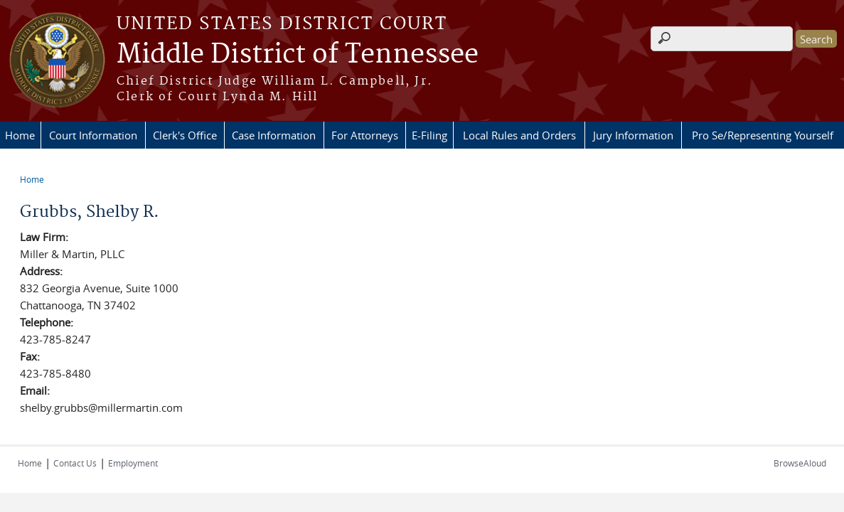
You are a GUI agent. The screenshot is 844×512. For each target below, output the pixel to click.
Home (20, 135)
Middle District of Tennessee (298, 54)
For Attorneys (364, 135)
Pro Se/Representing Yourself (762, 135)
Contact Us (75, 463)
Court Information (93, 135)
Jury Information (633, 135)
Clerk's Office (185, 135)
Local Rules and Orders (519, 135)
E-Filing (429, 135)
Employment (133, 463)
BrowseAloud (800, 463)
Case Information (274, 135)
